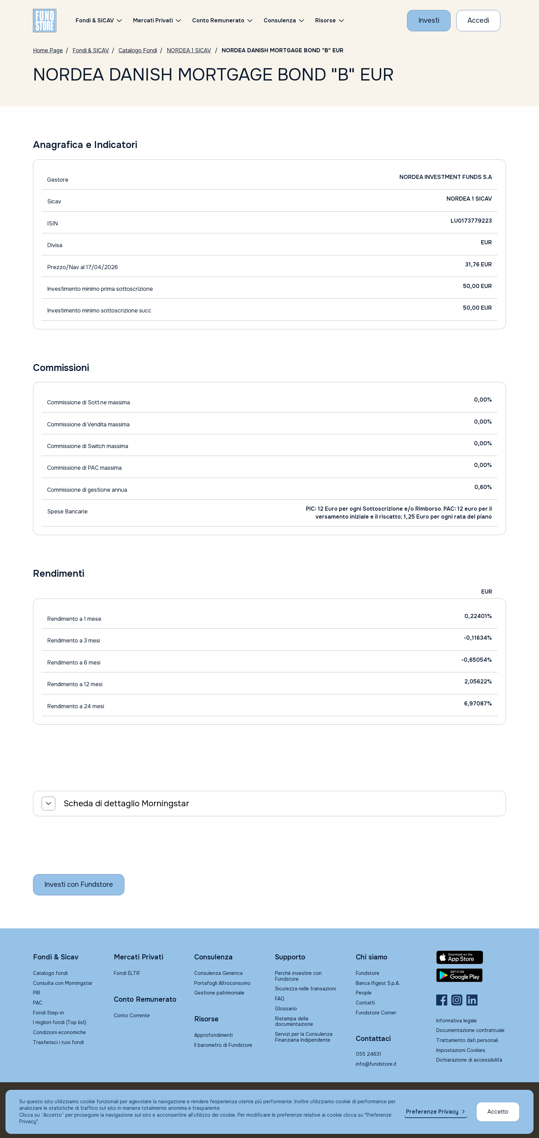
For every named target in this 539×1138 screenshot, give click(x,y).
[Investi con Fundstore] (429, 20)
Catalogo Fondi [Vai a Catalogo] (138, 50)
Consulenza (280, 20)
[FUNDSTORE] (44, 20)
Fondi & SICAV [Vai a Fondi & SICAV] (91, 50)
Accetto (497, 1111)
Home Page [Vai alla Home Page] (48, 50)
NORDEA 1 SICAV (189, 50)
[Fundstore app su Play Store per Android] (471, 975)
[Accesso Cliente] (478, 20)
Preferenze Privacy (432, 1111)
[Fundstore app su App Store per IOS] (471, 957)
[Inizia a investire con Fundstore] (78, 884)
